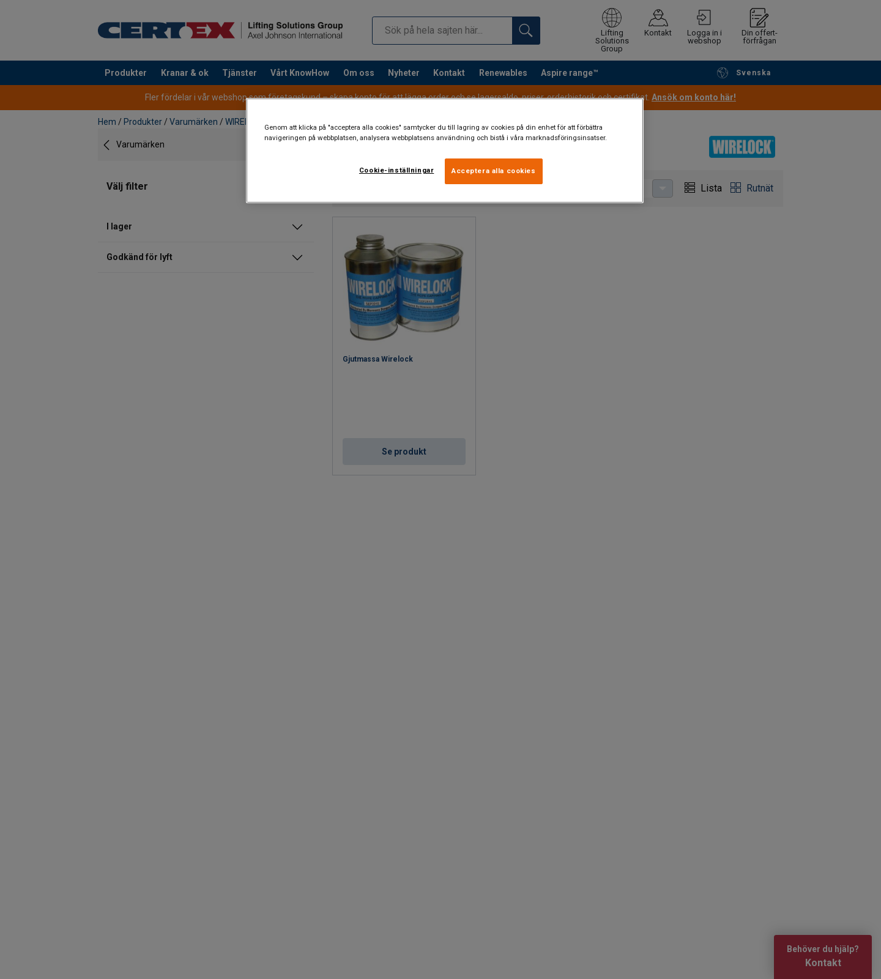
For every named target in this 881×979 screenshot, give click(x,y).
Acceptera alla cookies (494, 170)
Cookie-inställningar (396, 170)
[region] (445, 150)
